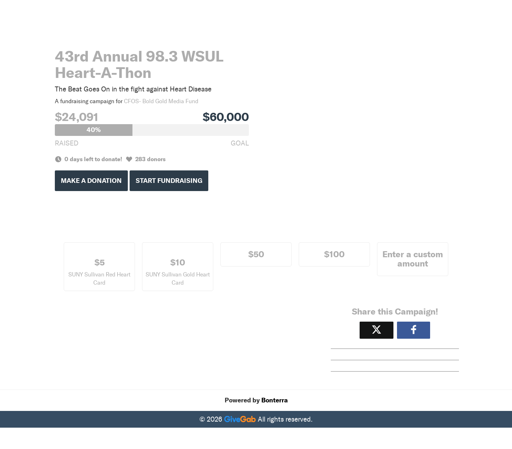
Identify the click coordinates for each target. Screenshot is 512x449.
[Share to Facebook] (413, 330)
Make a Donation (91, 181)
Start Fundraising (169, 181)
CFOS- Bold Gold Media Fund (161, 101)
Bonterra (274, 400)
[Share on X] (376, 330)
